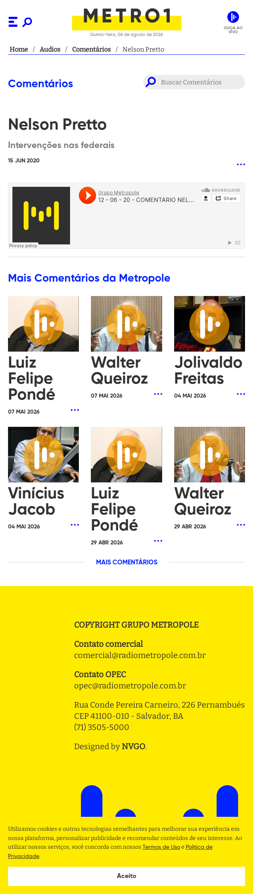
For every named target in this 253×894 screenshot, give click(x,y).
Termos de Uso (161, 847)
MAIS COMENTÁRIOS (126, 563)
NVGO (133, 746)
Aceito (127, 876)
